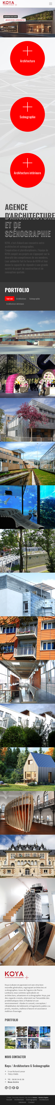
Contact (31, 1102)
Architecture (19, 1100)
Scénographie (31, 1100)
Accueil (9, 1100)
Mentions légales (43, 1097)
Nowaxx (35, 1097)
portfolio (11, 1020)
